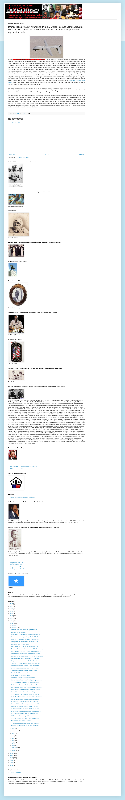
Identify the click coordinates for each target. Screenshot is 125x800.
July (13, 735)
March (13, 745)
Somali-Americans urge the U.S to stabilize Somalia (25, 682)
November (15, 627)
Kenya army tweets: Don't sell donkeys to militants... (25, 725)
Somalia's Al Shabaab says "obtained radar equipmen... (26, 687)
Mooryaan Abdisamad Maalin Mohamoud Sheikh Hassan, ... (27, 649)
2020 (11, 606)
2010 (11, 753)
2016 (11, 611)
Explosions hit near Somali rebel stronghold (23, 677)
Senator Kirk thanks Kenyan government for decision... (26, 704)
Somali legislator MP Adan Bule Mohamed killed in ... (25, 694)
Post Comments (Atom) (22, 157)
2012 (11, 620)
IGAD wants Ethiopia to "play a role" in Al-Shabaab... (25, 639)
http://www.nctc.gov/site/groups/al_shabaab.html (23, 497)
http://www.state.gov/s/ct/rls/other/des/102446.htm (23, 467)
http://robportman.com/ (16, 565)
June (13, 738)
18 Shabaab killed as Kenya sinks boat (21, 716)
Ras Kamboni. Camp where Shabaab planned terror (25, 673)
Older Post (82, 154)
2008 (11, 758)
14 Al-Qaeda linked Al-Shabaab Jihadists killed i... (24, 670)
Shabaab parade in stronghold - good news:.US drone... (26, 685)
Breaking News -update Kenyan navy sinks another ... (26, 711)
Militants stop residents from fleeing (21, 721)
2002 (11, 765)
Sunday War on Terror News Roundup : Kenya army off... (26, 680)
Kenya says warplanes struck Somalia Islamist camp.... (26, 653)
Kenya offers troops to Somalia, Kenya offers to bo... (25, 665)
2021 (11, 604)
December (15, 625)
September (15, 731)
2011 (11, 623)
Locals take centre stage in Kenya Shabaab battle (24, 637)
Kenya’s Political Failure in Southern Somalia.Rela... (25, 658)
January (14, 750)
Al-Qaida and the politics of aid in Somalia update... (25, 701)
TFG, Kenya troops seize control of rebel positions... (25, 723)
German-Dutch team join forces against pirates (24, 629)
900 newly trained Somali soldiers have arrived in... (25, 699)
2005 (11, 762)
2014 (11, 616)
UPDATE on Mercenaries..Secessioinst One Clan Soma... (27, 697)
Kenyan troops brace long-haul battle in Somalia (24, 661)
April (13, 743)
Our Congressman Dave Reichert (19, 569)
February (14, 747)
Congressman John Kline (16, 562)
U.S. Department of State (16, 469)
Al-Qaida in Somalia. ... (16, 772)
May (13, 740)
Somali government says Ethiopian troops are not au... (26, 651)
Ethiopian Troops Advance (18, 632)
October (14, 728)
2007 (11, 760)
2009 (11, 755)
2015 (11, 613)
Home (47, 154)
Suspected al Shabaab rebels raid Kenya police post (25, 634)
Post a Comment (15, 122)
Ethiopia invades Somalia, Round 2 (20, 644)
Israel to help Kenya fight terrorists (20, 675)
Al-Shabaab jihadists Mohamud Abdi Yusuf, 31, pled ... (26, 709)
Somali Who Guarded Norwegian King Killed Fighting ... (26, 689)
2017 (11, 608)
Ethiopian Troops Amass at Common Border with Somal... (27, 656)
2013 (11, 618)
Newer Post (12, 154)
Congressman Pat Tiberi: (16, 567)
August (14, 733)
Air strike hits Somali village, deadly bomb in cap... (25, 646)
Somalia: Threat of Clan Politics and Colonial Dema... (25, 718)
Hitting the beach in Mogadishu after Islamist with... (25, 641)
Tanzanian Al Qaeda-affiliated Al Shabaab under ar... (25, 663)
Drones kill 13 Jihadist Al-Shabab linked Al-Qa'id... (24, 668)
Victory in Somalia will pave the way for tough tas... (25, 706)
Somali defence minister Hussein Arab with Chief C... (25, 713)
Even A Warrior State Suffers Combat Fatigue (23, 692)
